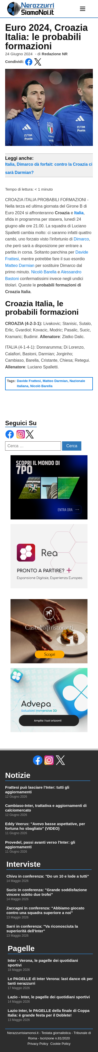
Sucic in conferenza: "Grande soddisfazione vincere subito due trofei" (46, 892)
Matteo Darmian (19, 265)
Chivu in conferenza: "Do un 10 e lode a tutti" (47, 876)
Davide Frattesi (29, 381)
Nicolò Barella (43, 272)
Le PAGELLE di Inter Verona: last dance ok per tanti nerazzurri (50, 980)
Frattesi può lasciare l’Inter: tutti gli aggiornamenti (37, 789)
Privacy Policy (37, 1044)
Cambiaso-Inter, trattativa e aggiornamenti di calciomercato (46, 807)
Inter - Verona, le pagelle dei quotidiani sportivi (43, 962)
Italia (78, 213)
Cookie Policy (60, 1044)
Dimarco (81, 239)
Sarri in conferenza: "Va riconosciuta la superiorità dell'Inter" (42, 928)
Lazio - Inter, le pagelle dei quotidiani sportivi (49, 997)
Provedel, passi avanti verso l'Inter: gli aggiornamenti (40, 844)
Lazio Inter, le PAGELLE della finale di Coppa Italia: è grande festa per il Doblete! (49, 1012)
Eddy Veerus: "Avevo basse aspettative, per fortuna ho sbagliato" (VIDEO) (45, 826)
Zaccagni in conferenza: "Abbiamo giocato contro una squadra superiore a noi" (45, 910)
